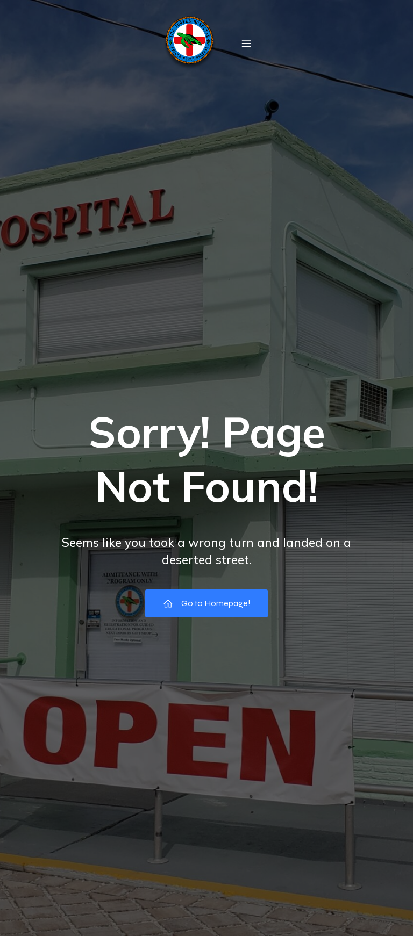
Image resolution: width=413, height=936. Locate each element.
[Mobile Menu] (246, 43)
